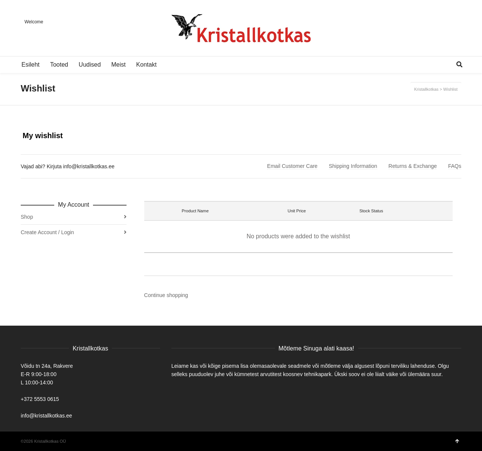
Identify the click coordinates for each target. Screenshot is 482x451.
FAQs (454, 166)
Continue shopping (166, 295)
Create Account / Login (47, 232)
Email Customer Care (292, 166)
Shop (27, 217)
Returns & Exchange (413, 166)
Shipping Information (353, 166)
